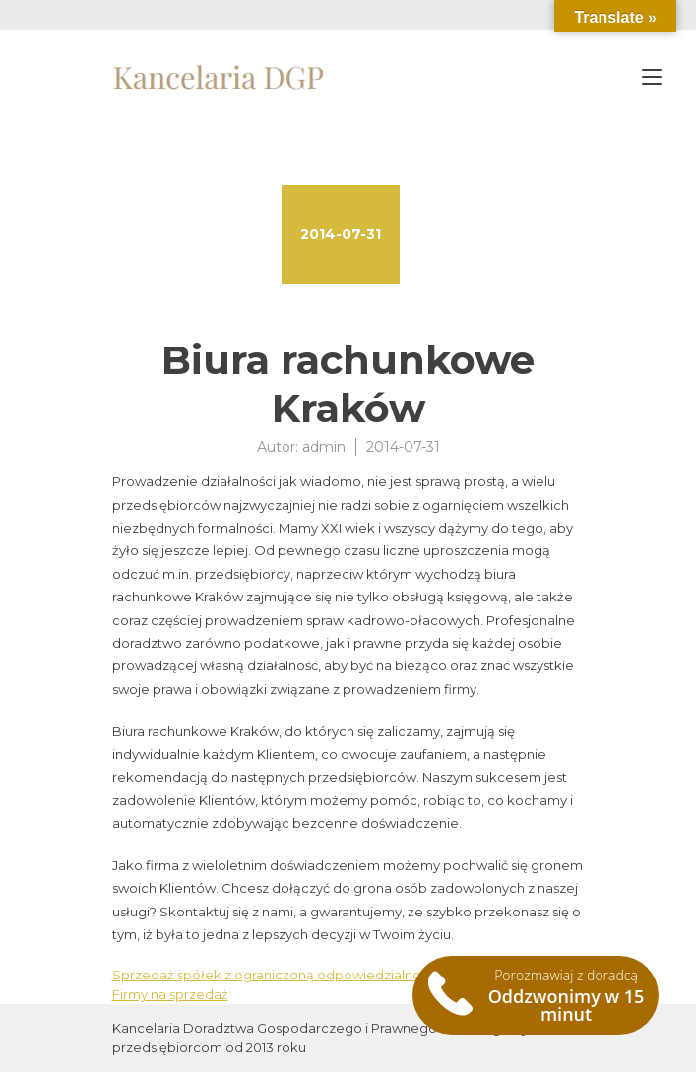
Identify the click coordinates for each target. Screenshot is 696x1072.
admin (324, 447)
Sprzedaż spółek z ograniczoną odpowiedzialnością (279, 974)
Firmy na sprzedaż (170, 994)
